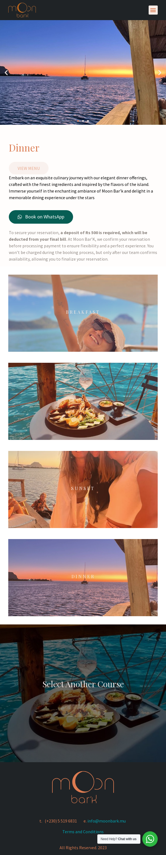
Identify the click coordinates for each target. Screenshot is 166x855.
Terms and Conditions (83, 831)
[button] (153, 10)
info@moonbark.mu (106, 821)
